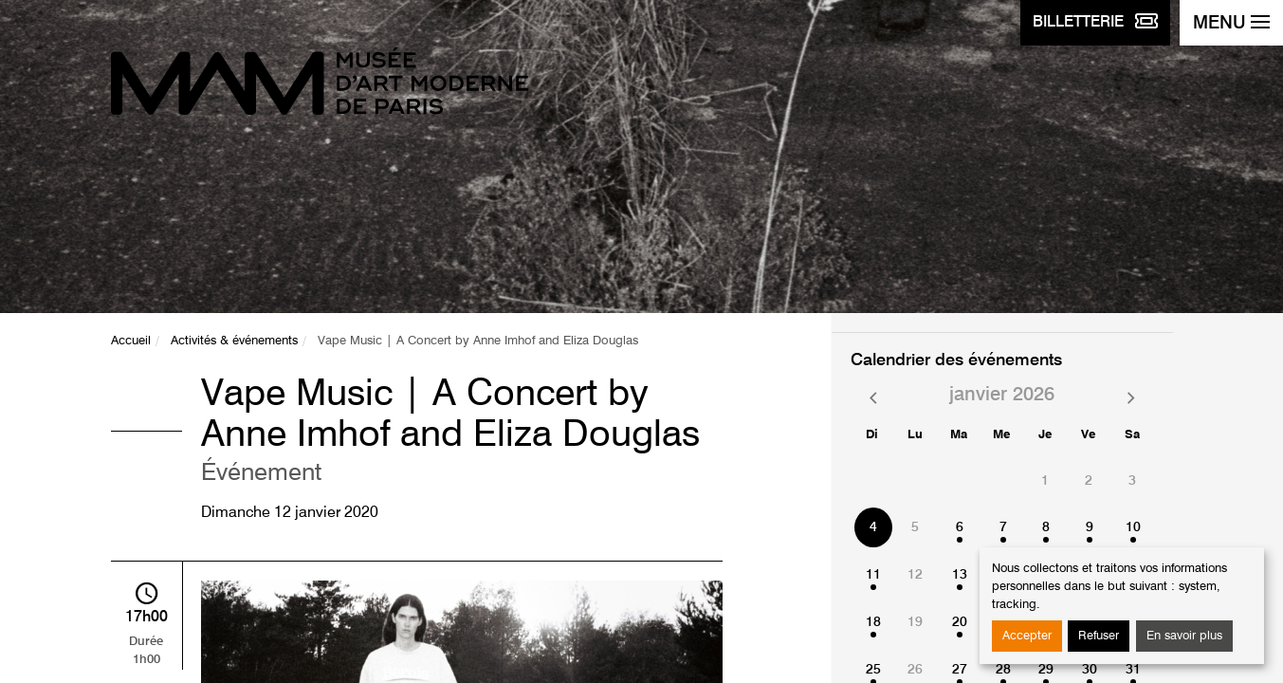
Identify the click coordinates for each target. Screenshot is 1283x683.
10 (1133, 527)
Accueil (131, 341)
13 (959, 574)
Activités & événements (234, 341)
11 (873, 574)
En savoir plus (1184, 636)
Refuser (1098, 636)
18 (873, 622)
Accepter (1027, 636)
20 (959, 622)
